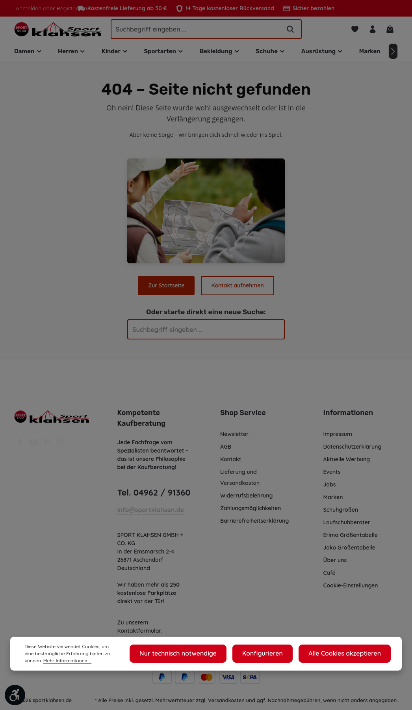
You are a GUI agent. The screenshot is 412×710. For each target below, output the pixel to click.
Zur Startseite (167, 290)
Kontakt (230, 463)
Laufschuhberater (346, 527)
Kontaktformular (138, 635)
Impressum (338, 438)
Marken (333, 501)
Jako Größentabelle (349, 552)
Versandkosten (226, 704)
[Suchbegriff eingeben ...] (195, 31)
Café (329, 577)
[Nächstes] (393, 55)
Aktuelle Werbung (346, 463)
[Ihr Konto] (370, 31)
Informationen (347, 417)
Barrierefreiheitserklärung (254, 525)
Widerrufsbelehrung (246, 500)
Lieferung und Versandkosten (240, 481)
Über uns (335, 564)
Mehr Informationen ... (47, 660)
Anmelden (28, 8)
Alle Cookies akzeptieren (349, 653)
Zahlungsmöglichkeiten (251, 512)
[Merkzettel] (352, 31)
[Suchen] (290, 31)
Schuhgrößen (341, 514)
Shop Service (242, 417)
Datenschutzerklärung (352, 451)
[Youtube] (34, 449)
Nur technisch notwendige (201, 653)
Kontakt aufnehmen (237, 290)
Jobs (329, 489)
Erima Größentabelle (350, 539)
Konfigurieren (276, 653)
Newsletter (234, 438)
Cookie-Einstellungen (351, 590)
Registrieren (69, 8)
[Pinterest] (48, 449)
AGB (226, 451)
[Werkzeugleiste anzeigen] (15, 695)
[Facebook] (21, 449)
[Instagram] (60, 449)
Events (332, 476)
